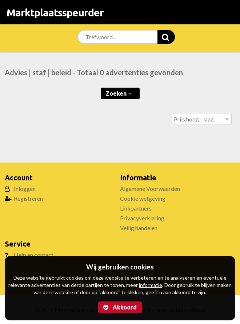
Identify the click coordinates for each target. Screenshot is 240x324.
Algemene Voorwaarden (150, 188)
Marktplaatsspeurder (55, 12)
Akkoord (120, 307)
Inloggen (25, 188)
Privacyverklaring (142, 218)
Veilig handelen (138, 227)
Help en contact (33, 254)
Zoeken (119, 93)
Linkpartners (136, 208)
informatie (150, 285)
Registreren (28, 198)
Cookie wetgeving (142, 198)
